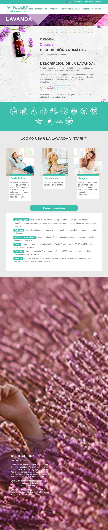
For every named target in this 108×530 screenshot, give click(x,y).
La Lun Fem (60, 97)
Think (50, 97)
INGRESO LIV (78, 2)
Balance (43, 97)
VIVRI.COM (98, 2)
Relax (92, 95)
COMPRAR (89, 2)
